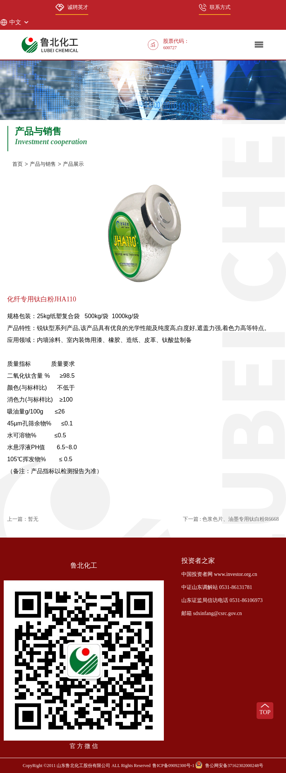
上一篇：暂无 (22, 519)
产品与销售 (43, 164)
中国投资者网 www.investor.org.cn (219, 574)
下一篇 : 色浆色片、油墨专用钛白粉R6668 (231, 519)
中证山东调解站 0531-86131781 (216, 587)
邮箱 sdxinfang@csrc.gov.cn (211, 613)
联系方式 (215, 7)
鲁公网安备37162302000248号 (234, 765)
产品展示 (73, 164)
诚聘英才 (71, 7)
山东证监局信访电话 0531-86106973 (222, 600)
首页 (17, 164)
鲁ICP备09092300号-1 (173, 765)
